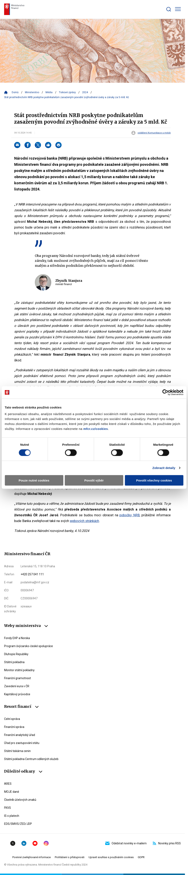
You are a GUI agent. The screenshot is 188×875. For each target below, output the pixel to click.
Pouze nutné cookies (34, 480)
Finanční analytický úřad (19, 735)
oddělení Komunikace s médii (154, 133)
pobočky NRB (129, 515)
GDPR (141, 857)
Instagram (46, 843)
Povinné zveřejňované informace (31, 857)
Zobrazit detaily (163, 468)
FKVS (7, 807)
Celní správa (12, 719)
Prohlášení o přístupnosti (69, 857)
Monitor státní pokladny (19, 670)
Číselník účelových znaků (20, 799)
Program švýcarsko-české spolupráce (28, 646)
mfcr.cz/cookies (95, 428)
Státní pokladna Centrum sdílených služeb (31, 759)
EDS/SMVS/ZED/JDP (18, 823)
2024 (85, 92)
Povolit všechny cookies (154, 480)
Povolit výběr (94, 480)
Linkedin (23, 843)
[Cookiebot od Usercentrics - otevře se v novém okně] (165, 392)
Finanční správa (14, 727)
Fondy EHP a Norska (17, 638)
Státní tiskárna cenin (17, 751)
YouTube (35, 843)
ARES (8, 783)
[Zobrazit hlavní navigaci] (178, 9)
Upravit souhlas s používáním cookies (111, 857)
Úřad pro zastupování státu (21, 743)
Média (49, 92)
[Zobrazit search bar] (168, 9)
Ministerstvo (32, 92)
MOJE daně (11, 791)
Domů (15, 92)
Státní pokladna (14, 662)
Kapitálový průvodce (17, 694)
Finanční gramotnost (17, 678)
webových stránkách (84, 521)
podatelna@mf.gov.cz (35, 582)
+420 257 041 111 (32, 574)
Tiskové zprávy (67, 92)
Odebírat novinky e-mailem (126, 843)
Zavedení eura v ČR (16, 686)
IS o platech (11, 815)
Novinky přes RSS (167, 843)
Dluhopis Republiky (16, 654)
